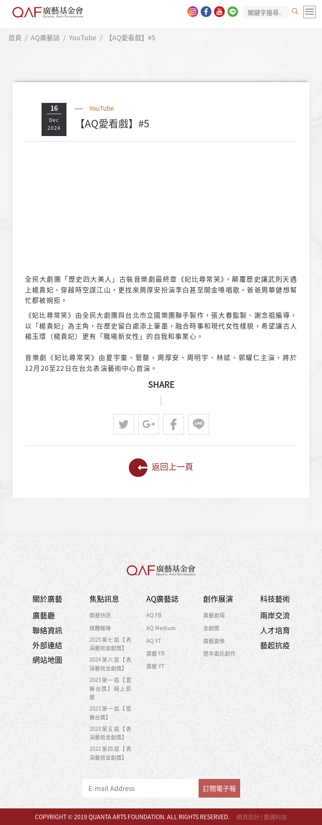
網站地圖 (47, 659)
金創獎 (211, 628)
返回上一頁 (161, 467)
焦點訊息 (104, 598)
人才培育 (275, 630)
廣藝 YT (155, 666)
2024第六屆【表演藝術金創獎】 (110, 663)
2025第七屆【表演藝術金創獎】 (110, 643)
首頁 (15, 37)
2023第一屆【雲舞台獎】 (110, 712)
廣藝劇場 (214, 615)
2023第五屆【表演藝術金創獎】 (110, 733)
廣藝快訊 (100, 615)
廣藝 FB (155, 653)
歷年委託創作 (219, 653)
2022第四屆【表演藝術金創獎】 (110, 753)
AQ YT (153, 641)
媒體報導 (100, 628)
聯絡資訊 (47, 630)
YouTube (82, 37)
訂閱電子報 (219, 788)
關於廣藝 (47, 598)
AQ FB (154, 615)
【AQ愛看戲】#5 (130, 37)
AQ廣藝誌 (45, 37)
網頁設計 (248, 817)
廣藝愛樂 (214, 641)
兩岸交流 (275, 615)
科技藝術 (275, 598)
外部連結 (47, 645)
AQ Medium (161, 628)
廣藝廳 (43, 615)
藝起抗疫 (275, 645)
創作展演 (218, 598)
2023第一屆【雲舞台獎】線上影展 (110, 688)
